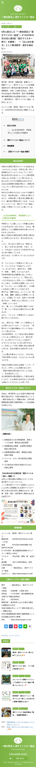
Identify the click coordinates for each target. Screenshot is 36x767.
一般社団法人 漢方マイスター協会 (18, 17)
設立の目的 (10, 126)
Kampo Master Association (18, 749)
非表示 (21, 119)
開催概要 (9, 146)
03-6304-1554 (18, 754)
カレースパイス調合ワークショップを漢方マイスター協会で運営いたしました (23, 682)
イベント (11, 635)
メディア (17, 635)
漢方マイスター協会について (17, 140)
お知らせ (5, 635)
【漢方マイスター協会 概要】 (17, 152)
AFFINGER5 (18, 764)
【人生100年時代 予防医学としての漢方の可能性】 (19, 131)
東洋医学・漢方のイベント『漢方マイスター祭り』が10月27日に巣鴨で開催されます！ (23, 698)
